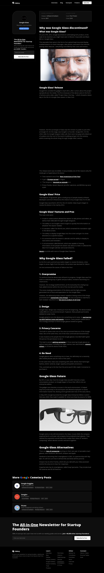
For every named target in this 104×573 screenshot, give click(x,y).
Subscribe (71, 561)
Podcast (48, 557)
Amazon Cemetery (51, 563)
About (70, 559)
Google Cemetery (24, 28)
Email (81, 557)
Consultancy (72, 555)
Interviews (54, 2)
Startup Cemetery (50, 559)
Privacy (71, 563)
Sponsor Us (72, 553)
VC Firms (59, 565)
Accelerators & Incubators (60, 562)
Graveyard (69, 2)
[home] (16, 3)
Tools (47, 566)
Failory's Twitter (84, 553)
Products (77, 2)
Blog (61, 2)
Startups (59, 559)
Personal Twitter (84, 555)
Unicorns (59, 555)
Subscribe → (87, 3)
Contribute (72, 557)
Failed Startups (61, 557)
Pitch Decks (60, 553)
